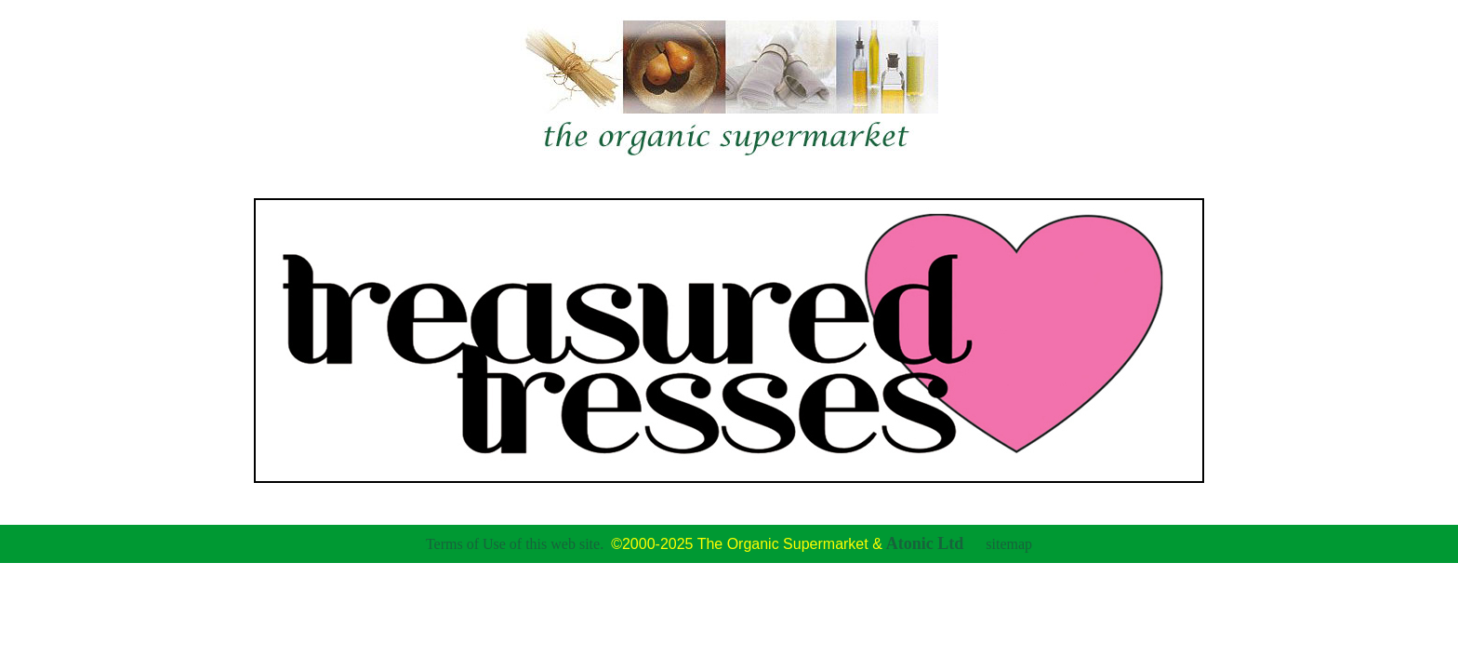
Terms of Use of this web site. (514, 544)
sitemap (1009, 544)
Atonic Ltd (925, 543)
